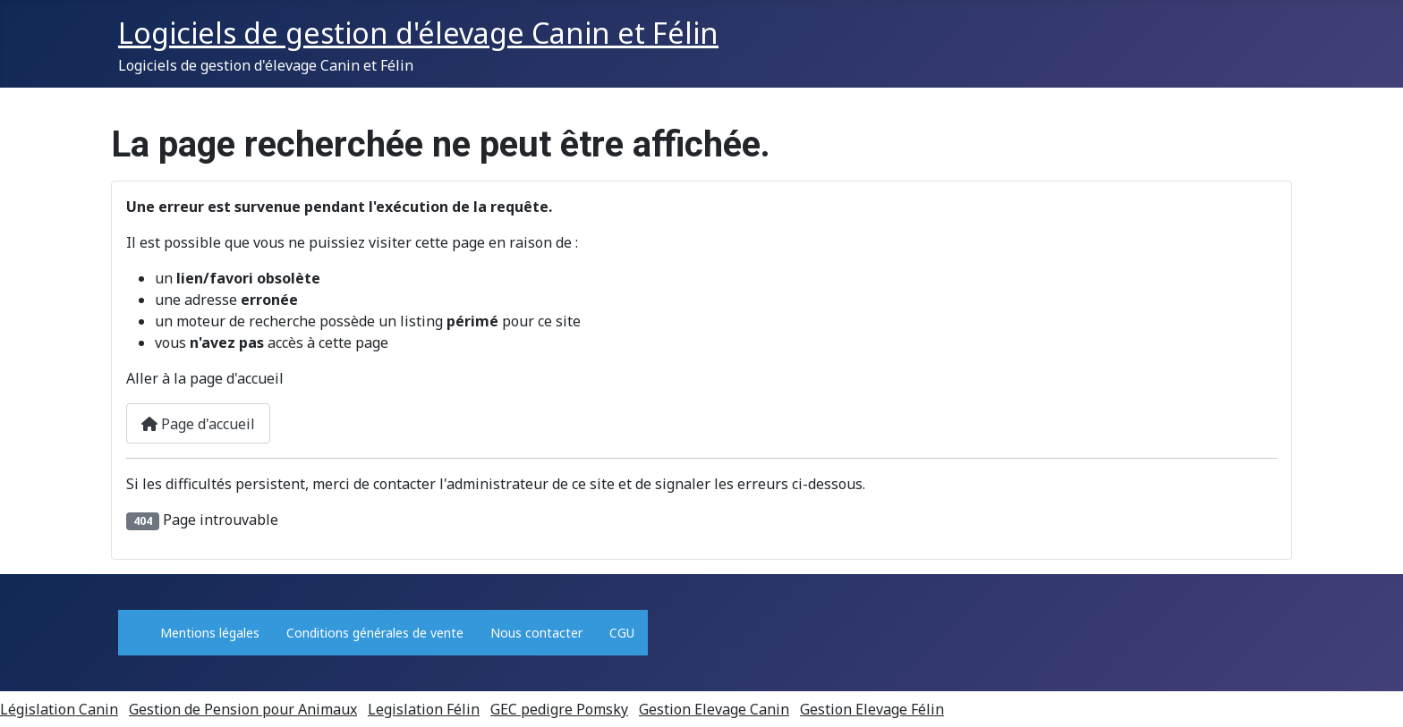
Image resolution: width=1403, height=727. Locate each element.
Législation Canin (59, 709)
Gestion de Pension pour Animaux (243, 709)
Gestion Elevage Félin (872, 709)
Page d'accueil (198, 424)
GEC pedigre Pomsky (559, 709)
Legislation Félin (424, 709)
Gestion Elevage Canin (714, 709)
